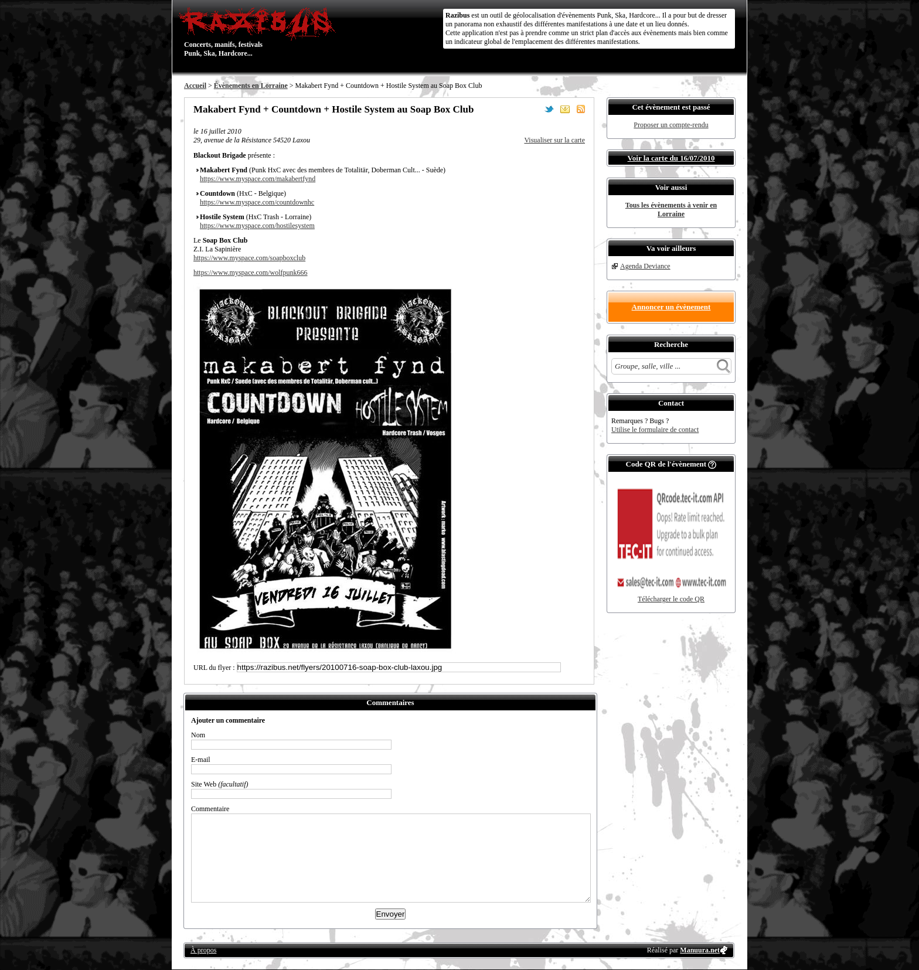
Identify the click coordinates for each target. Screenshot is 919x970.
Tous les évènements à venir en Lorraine (671, 209)
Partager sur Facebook (533, 109)
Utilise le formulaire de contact (655, 430)
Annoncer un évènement (671, 306)
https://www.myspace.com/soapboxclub (249, 258)
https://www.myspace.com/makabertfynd (257, 179)
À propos (203, 950)
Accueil (195, 85)
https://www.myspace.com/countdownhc (257, 202)
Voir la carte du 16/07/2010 (671, 158)
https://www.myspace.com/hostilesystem (257, 226)
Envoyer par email (565, 109)
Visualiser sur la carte (554, 140)
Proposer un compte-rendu (671, 125)
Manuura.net (700, 950)
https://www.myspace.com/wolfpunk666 (250, 272)
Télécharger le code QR (671, 599)
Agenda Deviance (645, 266)
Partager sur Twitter (549, 109)
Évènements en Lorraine (251, 85)
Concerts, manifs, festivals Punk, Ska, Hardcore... (260, 31)
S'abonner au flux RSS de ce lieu (581, 109)
